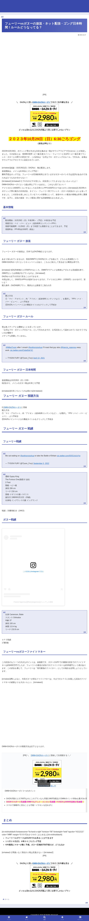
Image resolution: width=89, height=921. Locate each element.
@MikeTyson (11, 347)
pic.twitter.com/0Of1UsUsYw (68, 456)
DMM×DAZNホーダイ (41, 102)
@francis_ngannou (68, 347)
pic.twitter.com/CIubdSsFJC (21, 350)
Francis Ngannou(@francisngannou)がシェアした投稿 (33, 602)
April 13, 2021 (39, 358)
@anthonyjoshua (35, 347)
